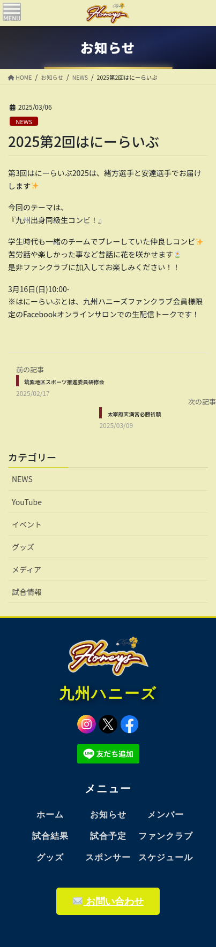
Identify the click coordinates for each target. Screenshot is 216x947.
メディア (26, 569)
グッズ (23, 546)
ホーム (50, 814)
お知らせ (108, 814)
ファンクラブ (165, 836)
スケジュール (165, 857)
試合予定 (108, 836)
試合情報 (27, 591)
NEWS (24, 121)
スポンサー (108, 857)
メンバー (165, 814)
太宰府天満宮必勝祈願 (134, 414)
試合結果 (50, 836)
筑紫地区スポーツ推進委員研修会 (64, 382)
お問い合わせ (108, 901)
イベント (27, 524)
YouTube (27, 502)
